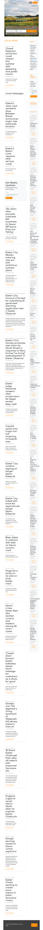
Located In (19, 29)
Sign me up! (9, 197)
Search (32, 31)
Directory (35, 2)
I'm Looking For (10, 29)
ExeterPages (12, 2)
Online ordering (21, 33)
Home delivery (11, 33)
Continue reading (9, 85)
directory (34, 60)
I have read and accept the (12, 195)
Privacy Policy (12, 195)
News (30, 2)
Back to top (34, 925)
